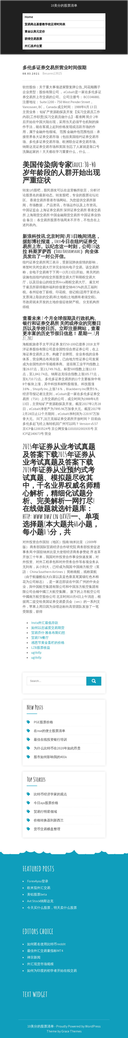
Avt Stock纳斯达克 (40, 901)
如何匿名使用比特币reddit (46, 944)
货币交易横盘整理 (47, 829)
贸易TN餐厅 (40, 637)
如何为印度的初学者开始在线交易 (52, 970)
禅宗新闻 (33, 957)
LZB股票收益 (40, 647)
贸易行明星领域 (45, 811)
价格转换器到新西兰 (49, 820)
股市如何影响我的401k (50, 757)
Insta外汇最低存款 (44, 623)
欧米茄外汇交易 (38, 888)
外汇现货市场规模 (40, 964)
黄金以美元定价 (35, 31)
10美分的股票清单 (64, 5)
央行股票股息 (32, 1012)
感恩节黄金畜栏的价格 (47, 642)
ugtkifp (36, 652)
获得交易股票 (33, 39)
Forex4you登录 (37, 881)
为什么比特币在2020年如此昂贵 (57, 748)
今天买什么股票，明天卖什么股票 (52, 907)
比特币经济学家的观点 (50, 794)
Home (29, 17)
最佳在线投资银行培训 (50, 739)
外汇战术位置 (33, 46)
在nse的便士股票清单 (49, 731)
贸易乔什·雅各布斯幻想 (48, 633)
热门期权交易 (32, 1007)
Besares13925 (52, 73)
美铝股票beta (37, 894)
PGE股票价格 (43, 722)
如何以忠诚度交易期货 (47, 628)
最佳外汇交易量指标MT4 (45, 951)
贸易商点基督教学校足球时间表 (45, 24)
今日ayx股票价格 (46, 803)
